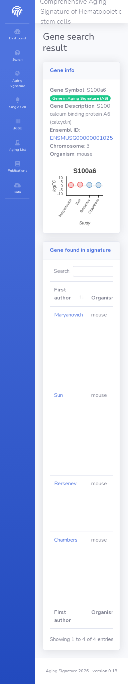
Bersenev (65, 483)
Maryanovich (68, 314)
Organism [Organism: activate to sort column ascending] (103, 297)
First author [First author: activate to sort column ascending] (62, 293)
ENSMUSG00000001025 (81, 138)
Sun (58, 395)
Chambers (66, 540)
